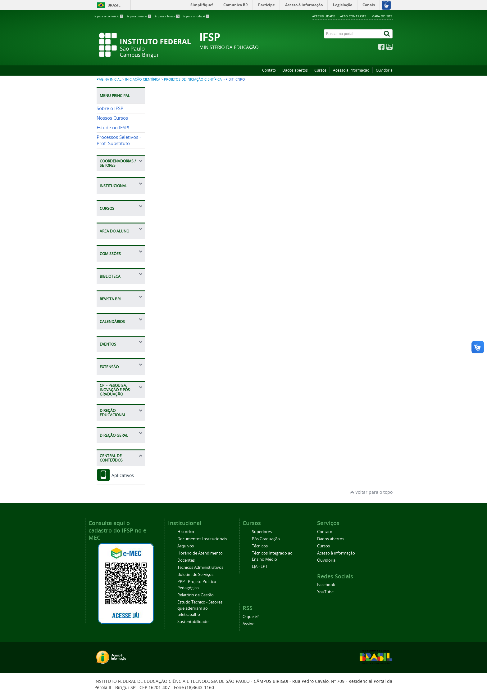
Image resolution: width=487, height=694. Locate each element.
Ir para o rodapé (196, 16)
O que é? (251, 616)
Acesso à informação (351, 70)
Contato (269, 70)
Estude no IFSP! (113, 127)
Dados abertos (295, 70)
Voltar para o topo (371, 492)
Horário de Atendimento (200, 553)
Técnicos (260, 546)
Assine (248, 623)
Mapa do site (382, 16)
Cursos (320, 70)
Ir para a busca (167, 16)
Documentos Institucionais (202, 538)
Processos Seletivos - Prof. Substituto (119, 140)
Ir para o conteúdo (109, 16)
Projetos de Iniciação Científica (193, 79)
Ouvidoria (384, 70)
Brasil (114, 5)
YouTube (325, 592)
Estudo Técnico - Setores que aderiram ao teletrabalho (199, 608)
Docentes (186, 560)
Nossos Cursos (112, 118)
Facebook (326, 584)
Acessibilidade (323, 16)
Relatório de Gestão (195, 595)
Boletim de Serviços (195, 574)
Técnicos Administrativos (200, 567)
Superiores (262, 531)
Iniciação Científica (142, 79)
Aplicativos (115, 475)
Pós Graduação (266, 538)
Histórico (185, 531)
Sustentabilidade (192, 621)
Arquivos (185, 546)
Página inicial (109, 79)
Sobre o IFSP (110, 108)
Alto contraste (353, 16)
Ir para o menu (139, 16)
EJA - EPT (259, 566)
